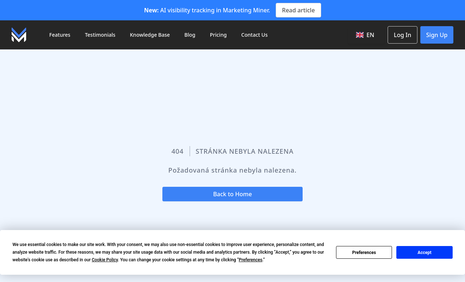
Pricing (218, 34)
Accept (425, 252)
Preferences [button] (250, 259)
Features (59, 34)
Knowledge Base (150, 34)
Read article (298, 10)
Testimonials (100, 34)
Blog (190, 34)
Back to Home (232, 194)
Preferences (364, 252)
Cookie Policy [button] (105, 259)
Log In (402, 35)
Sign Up (437, 35)
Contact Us (254, 34)
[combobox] (366, 35)
